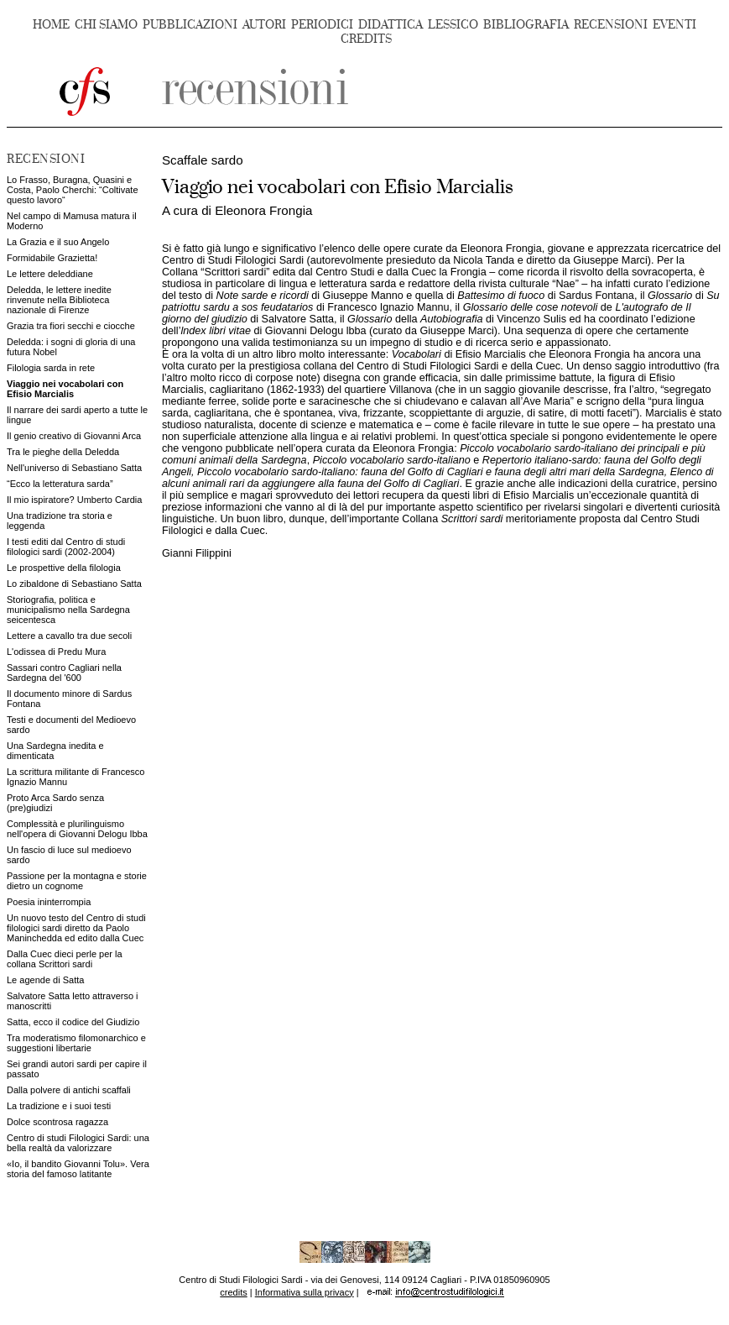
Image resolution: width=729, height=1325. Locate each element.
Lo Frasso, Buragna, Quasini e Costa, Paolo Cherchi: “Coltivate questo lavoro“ (72, 190)
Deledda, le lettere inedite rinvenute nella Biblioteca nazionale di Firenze (59, 300)
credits (233, 1292)
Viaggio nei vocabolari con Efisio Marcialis (65, 389)
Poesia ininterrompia (49, 902)
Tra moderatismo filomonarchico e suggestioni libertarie (76, 1043)
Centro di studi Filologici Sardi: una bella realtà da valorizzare (78, 1143)
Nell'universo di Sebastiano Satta (74, 468)
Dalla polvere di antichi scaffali (69, 1090)
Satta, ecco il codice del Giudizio (73, 1022)
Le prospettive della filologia (64, 568)
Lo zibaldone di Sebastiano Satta (74, 584)
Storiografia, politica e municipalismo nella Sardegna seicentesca (68, 609)
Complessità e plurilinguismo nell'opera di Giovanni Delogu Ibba (77, 829)
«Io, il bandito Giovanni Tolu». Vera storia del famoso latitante (78, 1169)
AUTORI (264, 25)
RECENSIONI (611, 25)
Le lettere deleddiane (50, 274)
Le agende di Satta (45, 980)
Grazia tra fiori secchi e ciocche (71, 326)
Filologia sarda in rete (51, 368)
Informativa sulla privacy (304, 1292)
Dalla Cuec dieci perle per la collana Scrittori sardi (64, 959)
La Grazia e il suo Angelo (58, 242)
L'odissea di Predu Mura (56, 652)
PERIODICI (322, 25)
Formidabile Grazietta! (52, 258)
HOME (51, 25)
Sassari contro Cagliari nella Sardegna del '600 (64, 672)
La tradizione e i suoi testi (59, 1106)
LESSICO (453, 25)
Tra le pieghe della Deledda (63, 452)
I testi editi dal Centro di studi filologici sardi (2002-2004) (66, 547)
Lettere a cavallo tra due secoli (69, 636)
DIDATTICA (390, 25)
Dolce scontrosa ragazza (57, 1122)
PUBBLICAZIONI (190, 25)
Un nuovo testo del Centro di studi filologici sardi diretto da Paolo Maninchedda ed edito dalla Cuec (76, 928)
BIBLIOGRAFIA (526, 25)
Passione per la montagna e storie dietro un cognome (77, 881)
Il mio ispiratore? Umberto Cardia (74, 500)
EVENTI (674, 25)
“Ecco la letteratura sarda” (60, 484)
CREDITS (366, 39)
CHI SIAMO (106, 25)
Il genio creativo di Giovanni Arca (74, 436)
